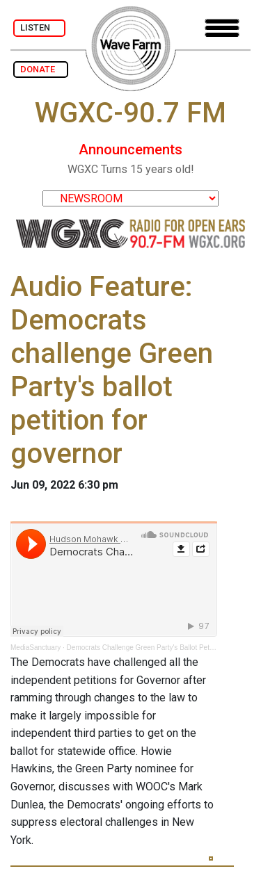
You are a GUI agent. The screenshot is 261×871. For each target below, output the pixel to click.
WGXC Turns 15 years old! (131, 169)
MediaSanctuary (35, 647)
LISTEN (39, 27)
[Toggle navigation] (222, 28)
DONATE (40, 69)
